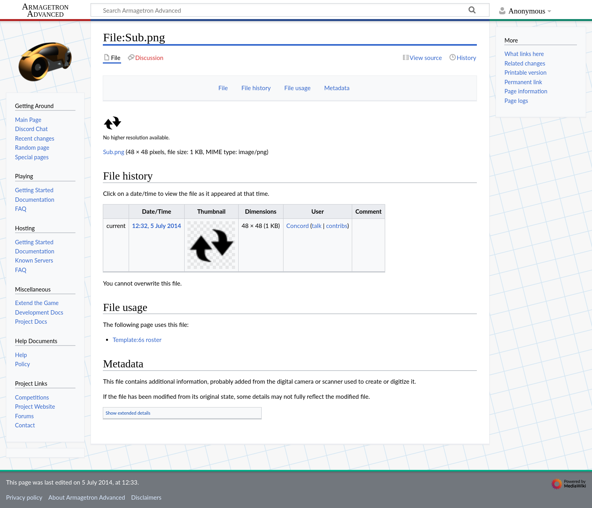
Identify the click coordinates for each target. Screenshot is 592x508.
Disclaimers (146, 497)
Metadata (336, 87)
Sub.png (113, 151)
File (223, 87)
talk (316, 225)
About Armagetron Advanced (86, 497)
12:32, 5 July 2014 (156, 225)
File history (256, 87)
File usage (297, 87)
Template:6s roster (137, 339)
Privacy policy (24, 497)
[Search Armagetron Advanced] (290, 10)
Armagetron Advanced (45, 10)
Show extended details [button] (128, 412)
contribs (336, 225)
